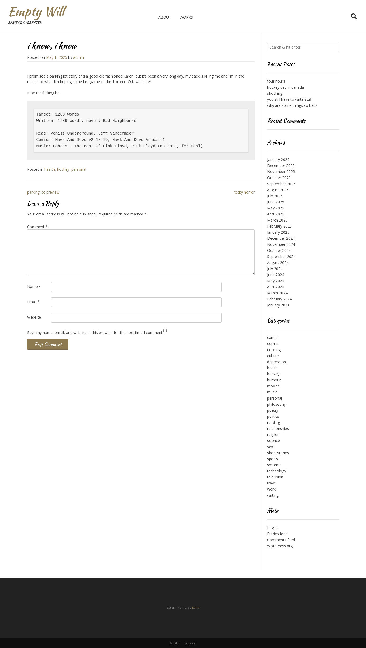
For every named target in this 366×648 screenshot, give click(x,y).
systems (274, 464)
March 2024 (277, 292)
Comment (37, 226)
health (49, 169)
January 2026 (278, 159)
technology (276, 470)
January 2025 (278, 232)
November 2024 (281, 244)
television (275, 476)
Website (34, 317)
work (271, 489)
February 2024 (279, 298)
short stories (278, 452)
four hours (276, 81)
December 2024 (281, 238)
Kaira (195, 607)
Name (34, 286)
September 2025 (281, 183)
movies (273, 385)
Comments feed (281, 539)
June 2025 (275, 201)
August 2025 (278, 189)
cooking (274, 349)
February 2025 (279, 226)
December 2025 (281, 165)
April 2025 (275, 214)
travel (272, 483)
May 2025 (275, 207)
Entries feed (277, 533)
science (273, 440)
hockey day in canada (285, 87)
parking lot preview (43, 192)
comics (273, 343)
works (186, 17)
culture (273, 355)
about (164, 17)
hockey (63, 169)
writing (273, 495)
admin (78, 57)
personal (78, 169)
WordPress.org (280, 545)
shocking (274, 93)
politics (273, 416)
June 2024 (275, 274)
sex (270, 446)
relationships (278, 428)
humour (274, 379)
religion (273, 434)
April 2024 (275, 286)
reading (273, 422)
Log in (272, 527)
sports (272, 458)
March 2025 (277, 220)
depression (276, 361)
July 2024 (274, 268)
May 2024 (275, 280)
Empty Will (36, 11)
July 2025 (274, 195)
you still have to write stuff (289, 99)
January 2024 (278, 305)
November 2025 (281, 171)
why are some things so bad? (292, 105)
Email (33, 301)
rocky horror (244, 192)
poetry (272, 410)
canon (272, 337)
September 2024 (281, 256)
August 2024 (278, 262)
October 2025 (279, 177)
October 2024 (279, 250)
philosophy (276, 404)
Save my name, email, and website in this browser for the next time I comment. (95, 332)
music (272, 392)
